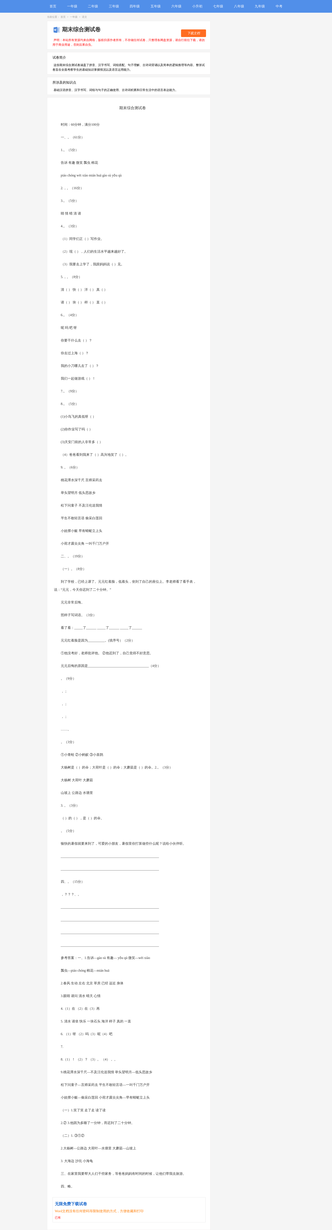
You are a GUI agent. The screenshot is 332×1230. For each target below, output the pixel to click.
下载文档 (193, 33)
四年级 (135, 6)
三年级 (114, 6)
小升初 (197, 6)
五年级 (156, 6)
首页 (53, 6)
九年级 (260, 6)
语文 (84, 16)
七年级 (218, 6)
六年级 (176, 6)
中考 (279, 6)
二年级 (93, 6)
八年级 (239, 6)
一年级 (72, 6)
